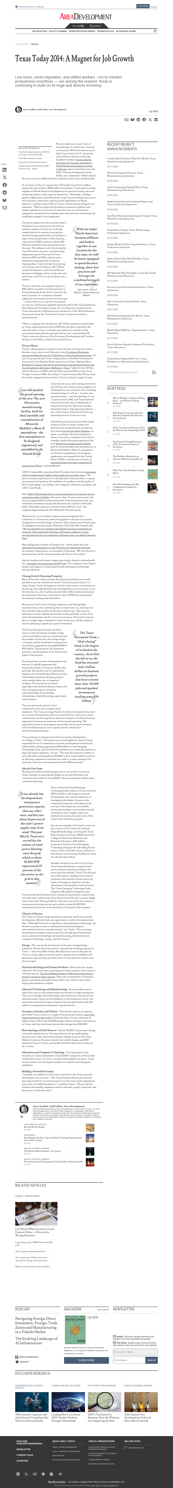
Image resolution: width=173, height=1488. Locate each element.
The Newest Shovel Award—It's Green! (42, 1151)
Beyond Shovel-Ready (34, 1127)
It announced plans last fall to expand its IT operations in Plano (57, 462)
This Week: (135, 1344)
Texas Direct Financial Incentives (33, 162)
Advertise (40, 7)
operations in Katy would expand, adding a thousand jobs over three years (59, 473)
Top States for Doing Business (102, 1464)
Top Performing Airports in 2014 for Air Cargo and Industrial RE (34, 153)
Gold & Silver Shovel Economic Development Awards (102, 1448)
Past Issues (103, 1309)
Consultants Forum (26, 7)
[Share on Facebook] (5, 185)
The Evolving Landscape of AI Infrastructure (36, 1340)
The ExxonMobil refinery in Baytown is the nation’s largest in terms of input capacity (57, 975)
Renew (154, 7)
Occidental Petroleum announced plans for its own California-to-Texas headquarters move (57, 354)
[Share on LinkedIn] (5, 170)
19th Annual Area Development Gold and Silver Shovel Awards (53, 1161)
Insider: (133, 1337)
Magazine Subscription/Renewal (30, 1442)
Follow (78, 26)
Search (95, 26)
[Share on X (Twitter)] (5, 178)
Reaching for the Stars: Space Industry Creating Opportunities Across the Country (53, 1139)
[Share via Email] (5, 208)
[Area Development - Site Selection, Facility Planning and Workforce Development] (86, 16)
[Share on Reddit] (5, 193)
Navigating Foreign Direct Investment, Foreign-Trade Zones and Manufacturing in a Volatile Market (36, 1325)
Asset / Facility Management (65, 1447)
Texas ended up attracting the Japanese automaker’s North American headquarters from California (74, 164)
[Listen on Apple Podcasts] (37, 1357)
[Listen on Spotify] (37, 1362)
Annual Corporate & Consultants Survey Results (102, 1454)
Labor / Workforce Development (66, 1451)
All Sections (155, 31)
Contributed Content (35, 1124)
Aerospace (29, 1135)
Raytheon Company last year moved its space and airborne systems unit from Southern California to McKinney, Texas (58, 366)
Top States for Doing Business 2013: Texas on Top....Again (34, 167)
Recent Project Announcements (66, 1460)
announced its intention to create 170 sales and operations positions (56, 547)
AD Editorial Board (126, 31)
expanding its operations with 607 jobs (46, 563)
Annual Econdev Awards (37, 1148)
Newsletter (24, 1449)
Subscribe (143, 6)
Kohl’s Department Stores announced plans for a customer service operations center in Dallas (58, 495)
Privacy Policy (95, 1485)
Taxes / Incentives (27, 1196)
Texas (34, 44)
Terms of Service (109, 1485)
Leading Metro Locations (99, 1460)
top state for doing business (75, 431)
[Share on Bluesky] (5, 200)
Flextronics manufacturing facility (73, 443)
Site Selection (58, 1455)
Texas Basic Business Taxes (30, 158)
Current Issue (25, 1455)
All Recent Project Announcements (123, 372)
